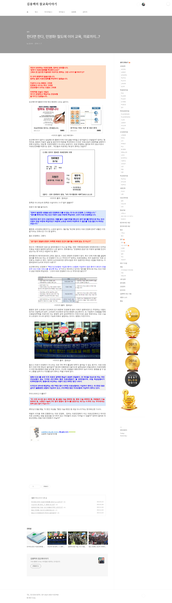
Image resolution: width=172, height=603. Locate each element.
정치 (32, 498)
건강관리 (122, 286)
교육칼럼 (123, 135)
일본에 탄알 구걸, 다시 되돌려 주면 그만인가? (47, 507)
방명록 (74, 12)
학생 (122, 93)
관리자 (85, 12)
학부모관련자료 (124, 111)
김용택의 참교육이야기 (42, 4)
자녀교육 (123, 125)
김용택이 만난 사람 (125, 294)
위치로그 (62, 12)
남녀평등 (123, 102)
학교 (122, 146)
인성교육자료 (124, 198)
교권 (122, 166)
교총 (122, 194)
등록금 (123, 128)
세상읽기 (123, 260)
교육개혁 (123, 83)
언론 (122, 172)
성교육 (123, 86)
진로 (122, 206)
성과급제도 (124, 75)
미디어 (123, 251)
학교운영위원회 (125, 114)
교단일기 (123, 164)
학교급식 (123, 99)
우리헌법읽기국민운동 (127, 270)
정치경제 (122, 283)
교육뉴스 (123, 213)
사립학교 (123, 161)
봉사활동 (123, 149)
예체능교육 (124, 152)
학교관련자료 (124, 176)
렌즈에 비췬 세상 (125, 226)
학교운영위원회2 (125, 117)
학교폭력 (123, 96)
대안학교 (123, 185)
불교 (122, 236)
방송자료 (122, 210)
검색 (138, 4)
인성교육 (123, 204)
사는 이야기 (125, 245)
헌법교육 (123, 276)
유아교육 (123, 182)
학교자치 (123, 81)
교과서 (123, 155)
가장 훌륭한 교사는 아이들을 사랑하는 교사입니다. (45, 561)
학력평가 (123, 144)
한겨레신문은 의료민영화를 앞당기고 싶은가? (47, 502)
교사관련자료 (124, 132)
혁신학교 (123, 78)
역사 (122, 257)
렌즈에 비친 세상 (125, 223)
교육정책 (122, 66)
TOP (143, 595)
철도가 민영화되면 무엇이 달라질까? (43, 513)
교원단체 (122, 188)
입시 (122, 107)
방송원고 (123, 219)
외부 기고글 (123, 263)
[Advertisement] (67, 463)
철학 (122, 201)
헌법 (121, 267)
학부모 (123, 138)
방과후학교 (124, 158)
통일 (121, 301)
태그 (36, 12)
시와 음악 (123, 279)
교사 (122, 141)
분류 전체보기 (125, 62)
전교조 (123, 191)
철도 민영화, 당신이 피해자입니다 (43, 510)
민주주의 (122, 290)
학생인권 (123, 104)
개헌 (122, 273)
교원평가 (123, 72)
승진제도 (123, 69)
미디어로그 (48, 12)
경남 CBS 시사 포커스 (127, 216)
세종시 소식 (123, 297)
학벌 (122, 169)
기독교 (123, 233)
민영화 (123, 248)
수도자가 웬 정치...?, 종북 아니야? (43, 504)
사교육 (123, 120)
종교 (121, 230)
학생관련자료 (124, 90)
